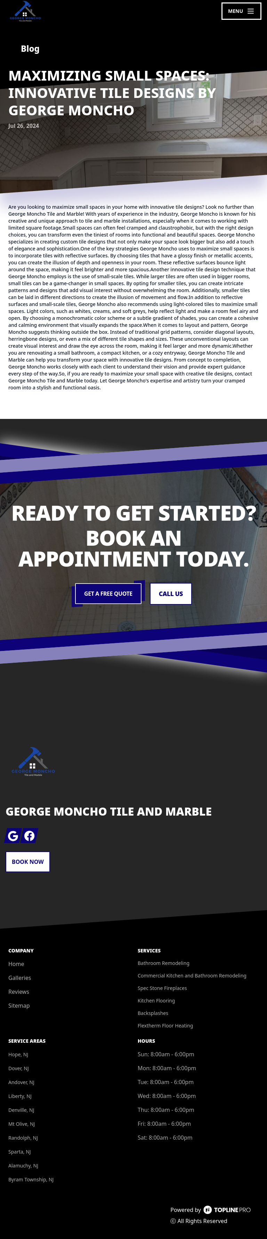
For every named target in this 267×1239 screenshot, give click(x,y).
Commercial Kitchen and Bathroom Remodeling (192, 975)
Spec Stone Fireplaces (162, 988)
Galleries (19, 978)
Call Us (171, 594)
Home (16, 964)
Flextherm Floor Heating (165, 1025)
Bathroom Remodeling (163, 963)
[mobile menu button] (241, 11)
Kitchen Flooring (156, 1000)
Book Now (28, 862)
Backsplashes (153, 1013)
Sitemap (19, 1005)
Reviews (18, 992)
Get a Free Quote (108, 594)
